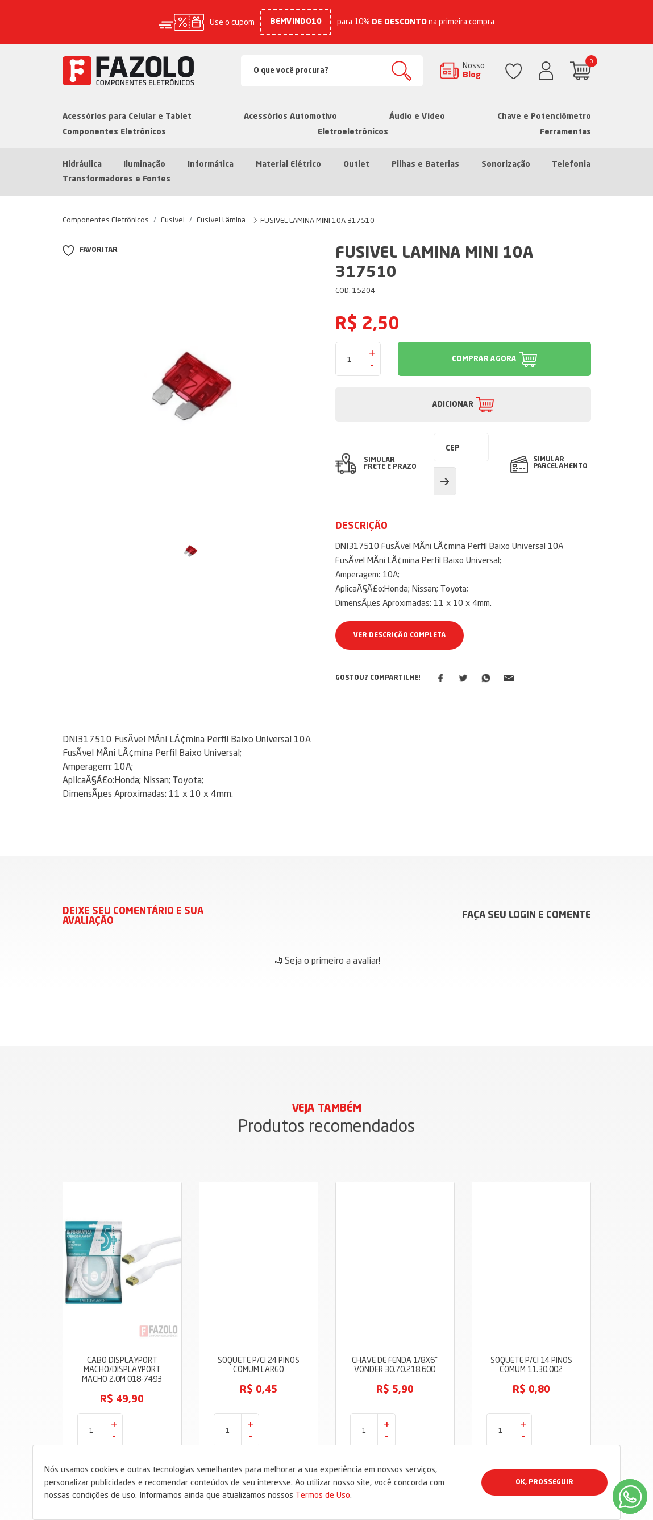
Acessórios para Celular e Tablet (127, 117)
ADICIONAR (452, 404)
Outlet (356, 164)
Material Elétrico (288, 164)
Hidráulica (82, 164)
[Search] (332, 70)
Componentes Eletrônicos (114, 132)
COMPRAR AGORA (484, 359)
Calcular (445, 481)
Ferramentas (565, 132)
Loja (252, 1373)
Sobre (255, 1390)
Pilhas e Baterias (425, 164)
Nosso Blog (474, 70)
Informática (211, 164)
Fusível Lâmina (221, 219)
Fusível (173, 219)
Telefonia (571, 164)
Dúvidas (259, 1442)
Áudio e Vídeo (417, 117)
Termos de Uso (323, 1494)
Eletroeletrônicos (353, 132)
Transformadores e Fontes (116, 179)
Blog (253, 1407)
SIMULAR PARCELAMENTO (560, 463)
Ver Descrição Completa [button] (399, 635)
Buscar (401, 70)
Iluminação (144, 164)
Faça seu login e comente (526, 915)
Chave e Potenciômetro (544, 117)
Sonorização (505, 164)
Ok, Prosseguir (544, 1482)
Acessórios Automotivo (290, 117)
